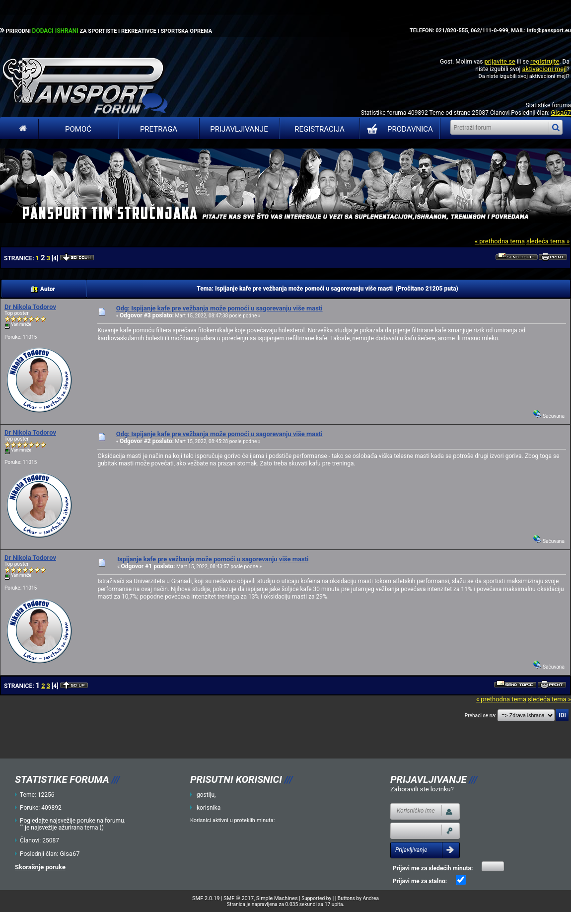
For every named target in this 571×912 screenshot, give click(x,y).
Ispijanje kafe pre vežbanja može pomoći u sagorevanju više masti (212, 559)
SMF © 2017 (238, 898)
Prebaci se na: (481, 715)
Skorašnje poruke (40, 867)
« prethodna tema (500, 241)
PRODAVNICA (397, 129)
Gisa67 (561, 112)
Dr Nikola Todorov (30, 306)
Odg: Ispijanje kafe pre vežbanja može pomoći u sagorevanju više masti (219, 308)
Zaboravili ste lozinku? (422, 789)
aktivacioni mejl (544, 69)
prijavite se (499, 61)
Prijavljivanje (239, 129)
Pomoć (78, 129)
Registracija (319, 129)
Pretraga (158, 129)
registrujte (544, 61)
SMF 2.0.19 (205, 898)
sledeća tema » (548, 241)
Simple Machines (277, 898)
